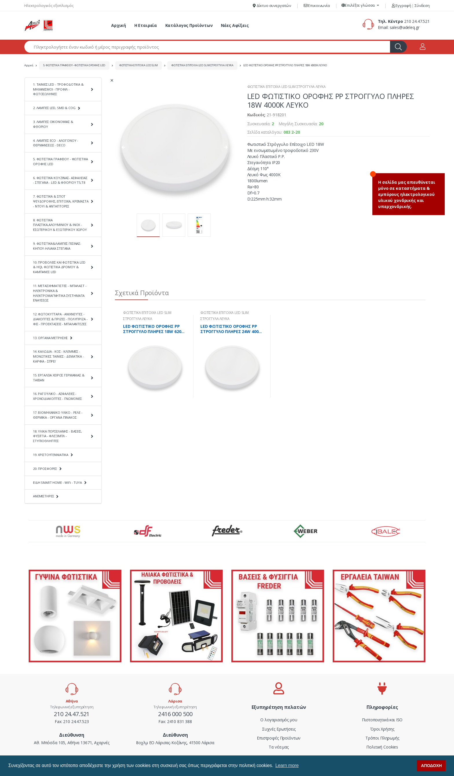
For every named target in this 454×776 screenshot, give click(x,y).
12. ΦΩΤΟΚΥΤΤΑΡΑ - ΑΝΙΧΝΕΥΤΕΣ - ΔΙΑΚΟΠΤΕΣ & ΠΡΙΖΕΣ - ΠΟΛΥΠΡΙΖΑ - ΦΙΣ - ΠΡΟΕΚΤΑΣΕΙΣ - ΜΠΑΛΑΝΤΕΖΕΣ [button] (60, 319)
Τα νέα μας (279, 747)
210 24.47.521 (417, 21)
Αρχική (118, 25)
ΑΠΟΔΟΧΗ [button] (431, 765)
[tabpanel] (154, 356)
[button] (360, 5)
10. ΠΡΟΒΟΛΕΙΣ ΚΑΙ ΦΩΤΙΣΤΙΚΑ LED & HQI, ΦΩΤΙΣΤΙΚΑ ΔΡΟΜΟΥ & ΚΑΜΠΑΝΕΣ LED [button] (59, 267)
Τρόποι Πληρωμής (382, 738)
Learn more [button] (287, 765)
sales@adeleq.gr (405, 27)
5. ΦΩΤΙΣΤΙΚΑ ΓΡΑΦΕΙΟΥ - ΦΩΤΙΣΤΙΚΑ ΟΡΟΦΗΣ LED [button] (60, 161)
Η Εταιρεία (145, 25)
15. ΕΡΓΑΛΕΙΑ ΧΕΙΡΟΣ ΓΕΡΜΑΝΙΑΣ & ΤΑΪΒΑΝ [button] (59, 377)
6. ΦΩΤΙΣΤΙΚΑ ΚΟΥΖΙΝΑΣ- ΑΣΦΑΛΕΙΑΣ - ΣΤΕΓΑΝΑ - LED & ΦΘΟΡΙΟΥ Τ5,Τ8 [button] (60, 180)
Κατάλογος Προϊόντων (189, 25)
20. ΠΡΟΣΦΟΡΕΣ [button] (45, 468)
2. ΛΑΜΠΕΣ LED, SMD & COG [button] (54, 108)
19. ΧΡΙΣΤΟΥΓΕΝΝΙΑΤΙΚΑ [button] (50, 455)
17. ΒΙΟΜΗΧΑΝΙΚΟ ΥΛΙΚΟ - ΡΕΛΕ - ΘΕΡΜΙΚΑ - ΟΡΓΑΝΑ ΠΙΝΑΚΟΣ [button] (58, 415)
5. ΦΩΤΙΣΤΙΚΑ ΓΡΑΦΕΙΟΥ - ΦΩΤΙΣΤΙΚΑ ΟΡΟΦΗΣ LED (74, 65)
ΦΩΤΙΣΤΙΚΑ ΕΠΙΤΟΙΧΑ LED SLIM (138, 65)
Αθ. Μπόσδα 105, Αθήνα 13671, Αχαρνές (71, 742)
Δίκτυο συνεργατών (272, 5)
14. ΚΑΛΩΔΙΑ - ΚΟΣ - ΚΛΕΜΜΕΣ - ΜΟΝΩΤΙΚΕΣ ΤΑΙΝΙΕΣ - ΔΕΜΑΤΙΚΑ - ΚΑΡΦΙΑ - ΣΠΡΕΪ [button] (58, 356)
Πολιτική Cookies (382, 747)
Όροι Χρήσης (382, 729)
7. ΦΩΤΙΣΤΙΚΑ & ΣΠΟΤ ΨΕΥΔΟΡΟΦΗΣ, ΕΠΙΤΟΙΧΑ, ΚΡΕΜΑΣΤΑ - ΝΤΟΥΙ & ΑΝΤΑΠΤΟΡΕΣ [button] (61, 201)
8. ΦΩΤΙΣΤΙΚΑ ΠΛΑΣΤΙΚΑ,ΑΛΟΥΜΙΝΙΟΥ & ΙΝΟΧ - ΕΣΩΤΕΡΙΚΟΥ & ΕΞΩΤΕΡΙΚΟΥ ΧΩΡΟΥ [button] (60, 225)
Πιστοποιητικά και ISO (382, 719)
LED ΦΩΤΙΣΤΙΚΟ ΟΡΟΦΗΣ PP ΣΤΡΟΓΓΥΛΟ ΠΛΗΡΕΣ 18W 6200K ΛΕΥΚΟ (154, 329)
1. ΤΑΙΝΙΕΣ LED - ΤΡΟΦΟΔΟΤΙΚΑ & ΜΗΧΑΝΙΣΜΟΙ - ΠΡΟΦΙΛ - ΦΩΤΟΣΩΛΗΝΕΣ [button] (58, 89)
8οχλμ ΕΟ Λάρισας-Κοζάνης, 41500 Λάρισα (175, 742)
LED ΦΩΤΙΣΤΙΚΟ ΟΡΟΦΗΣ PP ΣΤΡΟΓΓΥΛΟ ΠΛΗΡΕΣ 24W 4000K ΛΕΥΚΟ (231, 329)
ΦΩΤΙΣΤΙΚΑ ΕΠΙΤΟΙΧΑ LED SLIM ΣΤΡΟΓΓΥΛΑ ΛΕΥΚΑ (202, 65)
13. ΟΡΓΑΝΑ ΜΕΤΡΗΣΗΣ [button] (50, 338)
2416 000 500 (175, 714)
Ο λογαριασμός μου (278, 719)
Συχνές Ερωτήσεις (279, 729)
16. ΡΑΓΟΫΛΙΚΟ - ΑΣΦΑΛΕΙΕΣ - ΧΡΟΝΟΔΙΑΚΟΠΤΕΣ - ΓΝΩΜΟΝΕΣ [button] (57, 396)
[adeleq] (38, 25)
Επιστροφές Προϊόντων (279, 738)
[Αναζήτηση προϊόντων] (207, 47)
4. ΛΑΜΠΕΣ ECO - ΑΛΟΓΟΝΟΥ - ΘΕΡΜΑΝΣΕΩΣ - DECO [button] (55, 143)
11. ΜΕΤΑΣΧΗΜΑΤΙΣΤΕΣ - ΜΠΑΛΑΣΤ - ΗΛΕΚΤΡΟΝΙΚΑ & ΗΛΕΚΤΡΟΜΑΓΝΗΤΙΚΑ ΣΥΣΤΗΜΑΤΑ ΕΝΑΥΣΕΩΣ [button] (60, 293)
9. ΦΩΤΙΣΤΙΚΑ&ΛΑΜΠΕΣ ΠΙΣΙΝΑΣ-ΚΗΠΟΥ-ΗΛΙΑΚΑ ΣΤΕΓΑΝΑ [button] (57, 246)
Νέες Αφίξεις (234, 25)
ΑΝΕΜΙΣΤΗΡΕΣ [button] (43, 496)
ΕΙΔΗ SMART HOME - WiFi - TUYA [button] (57, 482)
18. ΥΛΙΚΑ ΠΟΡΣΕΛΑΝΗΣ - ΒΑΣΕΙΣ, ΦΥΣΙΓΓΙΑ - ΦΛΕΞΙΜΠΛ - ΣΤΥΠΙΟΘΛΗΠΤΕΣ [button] (57, 436)
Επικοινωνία (317, 5)
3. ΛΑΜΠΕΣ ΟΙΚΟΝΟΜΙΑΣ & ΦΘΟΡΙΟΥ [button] (53, 124)
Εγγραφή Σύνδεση (411, 5)
